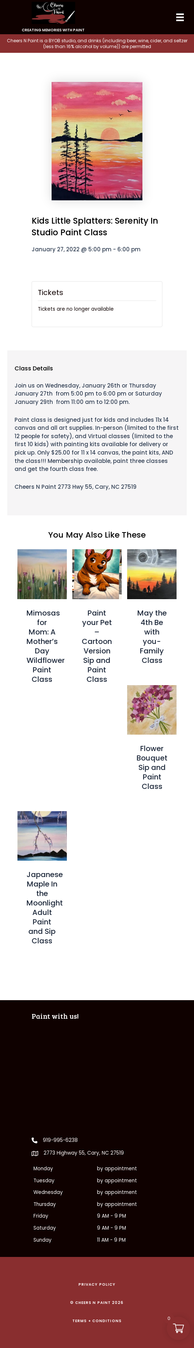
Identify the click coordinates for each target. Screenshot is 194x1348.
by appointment (117, 1168)
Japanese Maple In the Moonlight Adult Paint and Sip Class (45, 907)
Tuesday (43, 1180)
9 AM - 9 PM (111, 1216)
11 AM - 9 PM (111, 1240)
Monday (43, 1168)
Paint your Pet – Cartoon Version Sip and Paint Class (97, 646)
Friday (40, 1216)
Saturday (44, 1228)
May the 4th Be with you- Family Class (152, 636)
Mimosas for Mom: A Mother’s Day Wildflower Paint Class (46, 646)
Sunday (42, 1240)
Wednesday (48, 1192)
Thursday (44, 1204)
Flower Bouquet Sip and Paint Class (152, 767)
